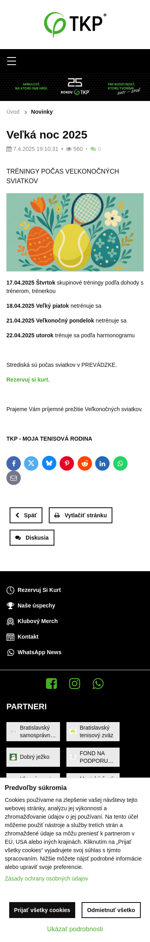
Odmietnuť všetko (111, 910)
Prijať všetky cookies (42, 910)
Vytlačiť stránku (80, 515)
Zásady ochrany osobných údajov (46, 878)
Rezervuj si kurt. (28, 379)
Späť (26, 515)
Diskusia (32, 537)
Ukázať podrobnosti (75, 929)
